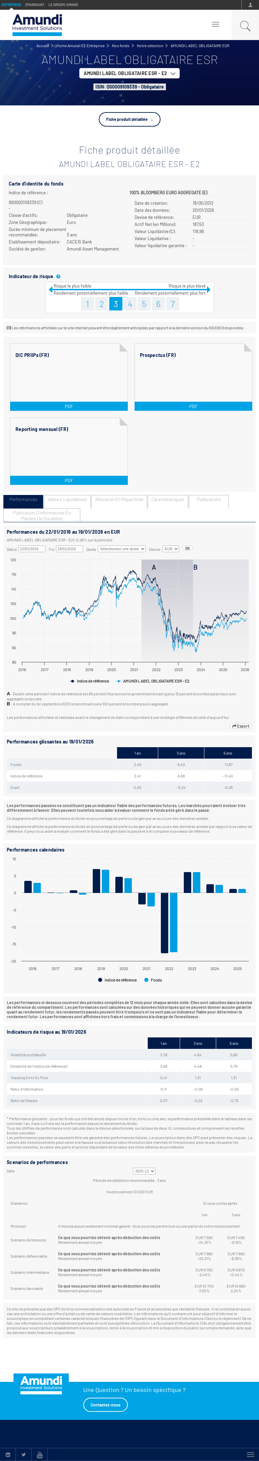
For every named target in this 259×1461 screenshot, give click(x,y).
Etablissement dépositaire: (34, 241)
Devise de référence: (154, 217)
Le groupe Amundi (63, 5)
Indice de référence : (28, 192)
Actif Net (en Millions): (155, 224)
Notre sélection (150, 45)
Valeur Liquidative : (153, 238)
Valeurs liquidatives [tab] (67, 499)
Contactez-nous (105, 1404)
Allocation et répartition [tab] (119, 499)
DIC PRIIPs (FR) (32, 355)
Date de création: (151, 203)
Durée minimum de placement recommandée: (37, 232)
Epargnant (35, 5)
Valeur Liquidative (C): (155, 231)
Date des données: (152, 210)
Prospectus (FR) (158, 355)
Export (241, 726)
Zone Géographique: (28, 222)
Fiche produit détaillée (127, 119)
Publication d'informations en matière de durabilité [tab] (42, 515)
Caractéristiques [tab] (167, 499)
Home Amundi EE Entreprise (80, 45)
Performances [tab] (23, 499)
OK (187, 548)
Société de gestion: (27, 249)
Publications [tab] (209, 499)
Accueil (42, 45)
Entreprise (11, 5)
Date (11, 1170)
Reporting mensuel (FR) (42, 429)
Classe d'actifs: (23, 215)
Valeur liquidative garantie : (161, 245)
